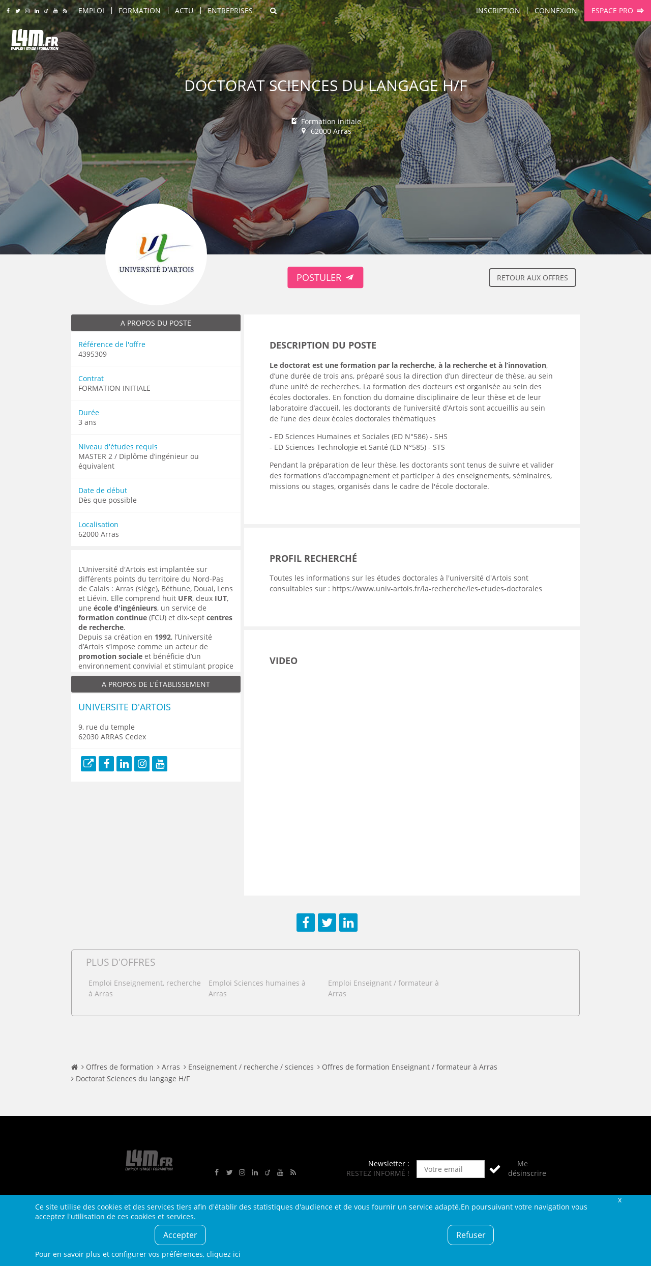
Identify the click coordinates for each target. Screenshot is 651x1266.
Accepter (180, 1235)
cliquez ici (223, 1254)
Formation (140, 10)
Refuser (471, 1235)
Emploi (91, 10)
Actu (184, 10)
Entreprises (230, 10)
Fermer (619, 1199)
